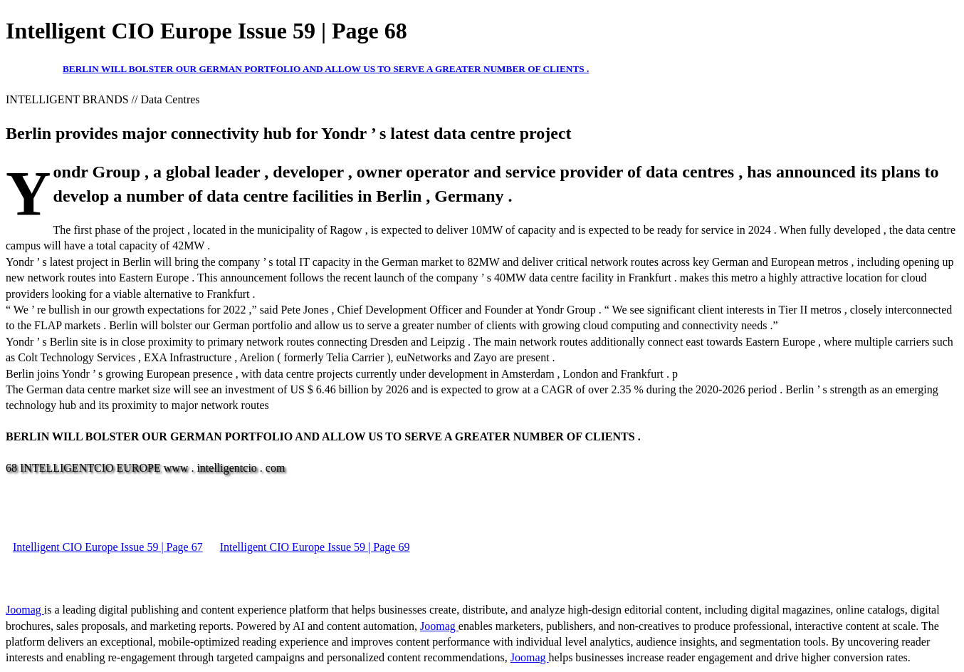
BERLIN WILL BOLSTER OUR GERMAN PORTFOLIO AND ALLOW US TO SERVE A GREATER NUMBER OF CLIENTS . (326, 68)
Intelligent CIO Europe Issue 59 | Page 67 (108, 547)
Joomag (25, 610)
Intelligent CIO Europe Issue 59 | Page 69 (315, 547)
